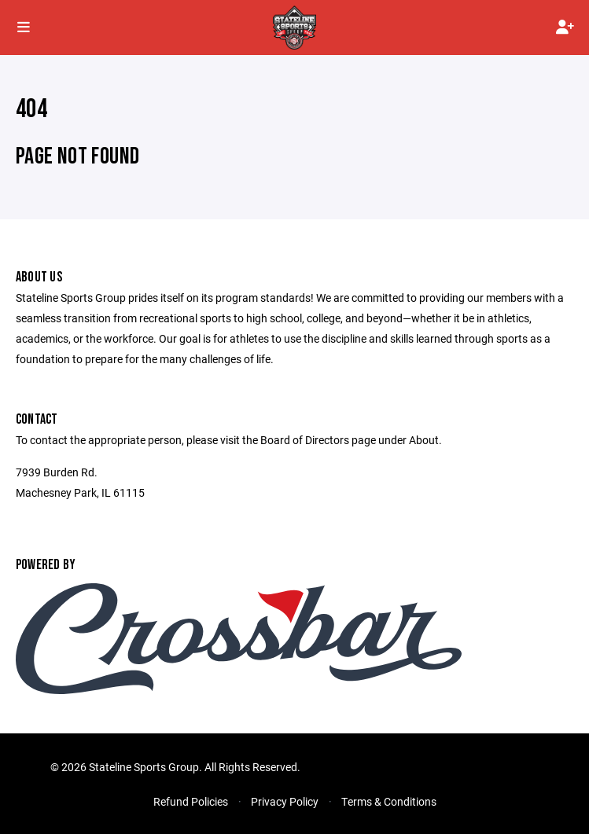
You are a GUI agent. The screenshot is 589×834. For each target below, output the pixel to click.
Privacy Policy (284, 801)
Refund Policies (190, 801)
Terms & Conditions (388, 801)
